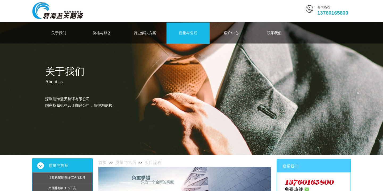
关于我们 (58, 33)
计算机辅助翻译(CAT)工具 (66, 177)
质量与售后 (188, 33)
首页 (102, 162)
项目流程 (152, 162)
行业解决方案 (145, 33)
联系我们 (274, 33)
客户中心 (231, 33)
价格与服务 (102, 33)
